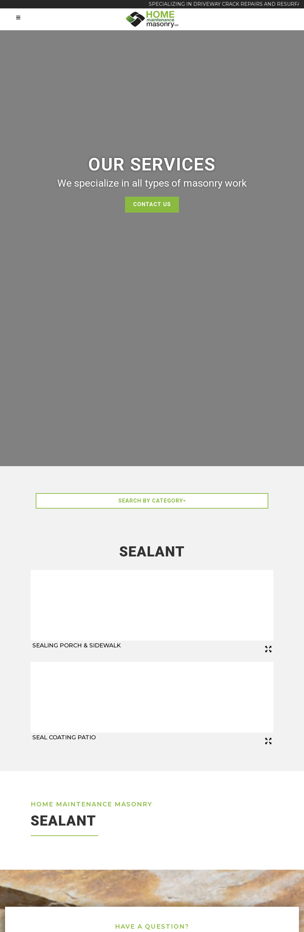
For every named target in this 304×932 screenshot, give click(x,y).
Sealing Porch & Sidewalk (76, 645)
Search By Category (152, 500)
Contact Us (152, 204)
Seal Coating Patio (64, 737)
